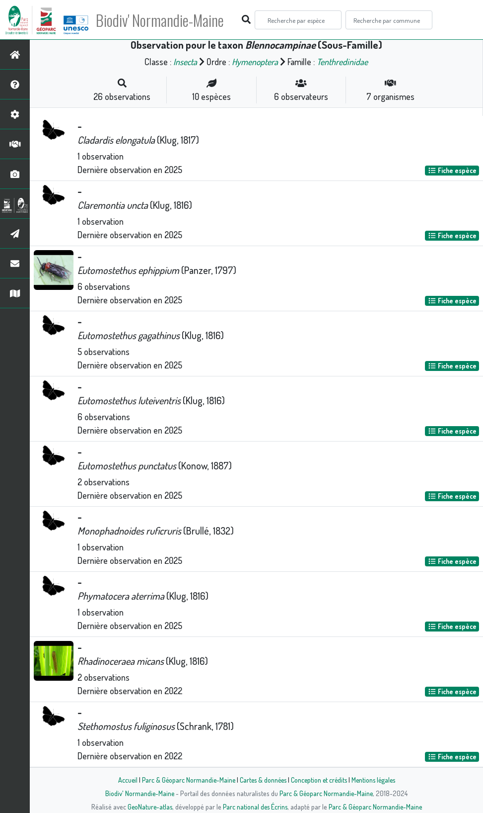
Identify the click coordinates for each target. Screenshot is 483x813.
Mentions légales (376, 779)
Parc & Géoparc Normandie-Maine (185, 779)
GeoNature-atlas (148, 806)
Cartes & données (261, 779)
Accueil (123, 779)
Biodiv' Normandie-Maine (163, 20)
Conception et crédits (320, 779)
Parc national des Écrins (254, 806)
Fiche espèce (452, 170)
